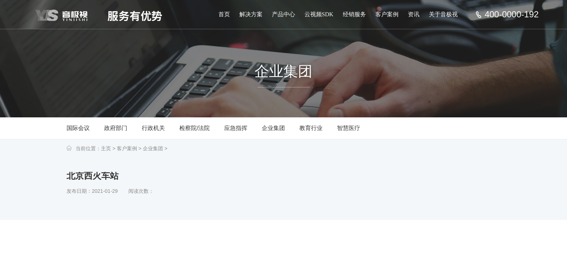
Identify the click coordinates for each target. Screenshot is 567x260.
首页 (224, 14)
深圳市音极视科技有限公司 (100, 15)
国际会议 (78, 128)
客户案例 (386, 14)
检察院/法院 (194, 128)
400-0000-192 (511, 14)
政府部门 (115, 128)
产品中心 (283, 14)
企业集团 (273, 128)
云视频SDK (318, 14)
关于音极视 (443, 14)
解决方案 (251, 14)
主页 (106, 148)
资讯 (413, 14)
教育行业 (311, 128)
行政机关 (153, 128)
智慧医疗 (348, 128)
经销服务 (354, 14)
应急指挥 (235, 128)
